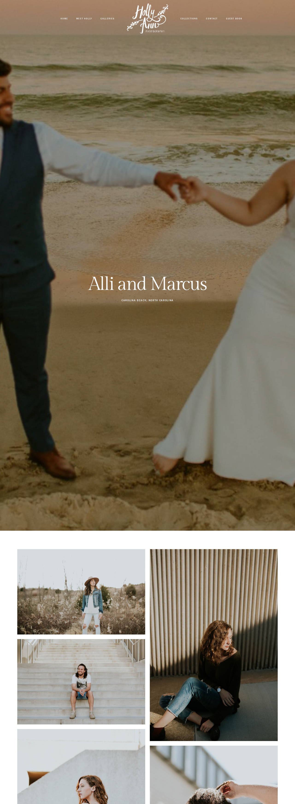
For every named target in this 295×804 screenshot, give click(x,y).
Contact (212, 19)
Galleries (107, 19)
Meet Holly (84, 19)
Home (64, 19)
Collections (189, 19)
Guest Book (234, 19)
